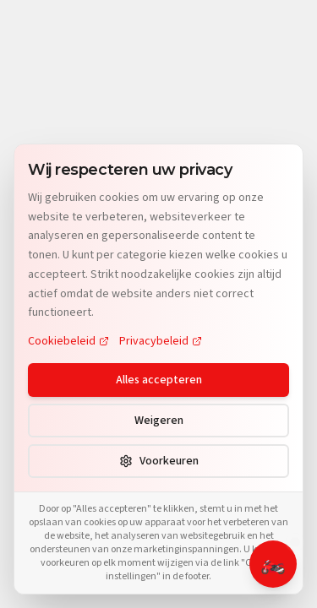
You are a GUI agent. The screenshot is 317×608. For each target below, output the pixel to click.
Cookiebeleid (68, 341)
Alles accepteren (159, 380)
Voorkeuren (159, 461)
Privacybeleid (160, 341)
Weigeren (158, 420)
